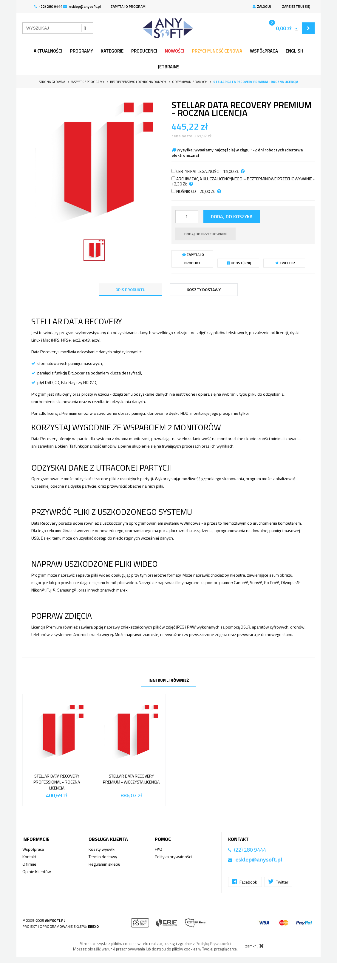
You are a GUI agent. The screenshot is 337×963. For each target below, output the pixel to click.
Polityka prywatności (173, 856)
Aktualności (48, 50)
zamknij (254, 946)
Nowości (174, 50)
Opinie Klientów (36, 871)
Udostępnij (239, 263)
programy (81, 50)
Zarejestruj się (295, 6)
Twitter (285, 263)
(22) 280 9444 (48, 6)
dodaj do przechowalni (205, 234)
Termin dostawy (103, 856)
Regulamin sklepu (104, 864)
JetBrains (169, 66)
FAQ (158, 849)
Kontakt (29, 856)
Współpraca (264, 50)
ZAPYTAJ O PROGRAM (128, 6)
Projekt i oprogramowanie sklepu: (60, 926)
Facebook (245, 881)
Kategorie (112, 50)
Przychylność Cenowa (217, 50)
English (294, 50)
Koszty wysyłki (102, 849)
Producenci (144, 50)
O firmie (29, 864)
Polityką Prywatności (213, 944)
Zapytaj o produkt (193, 259)
